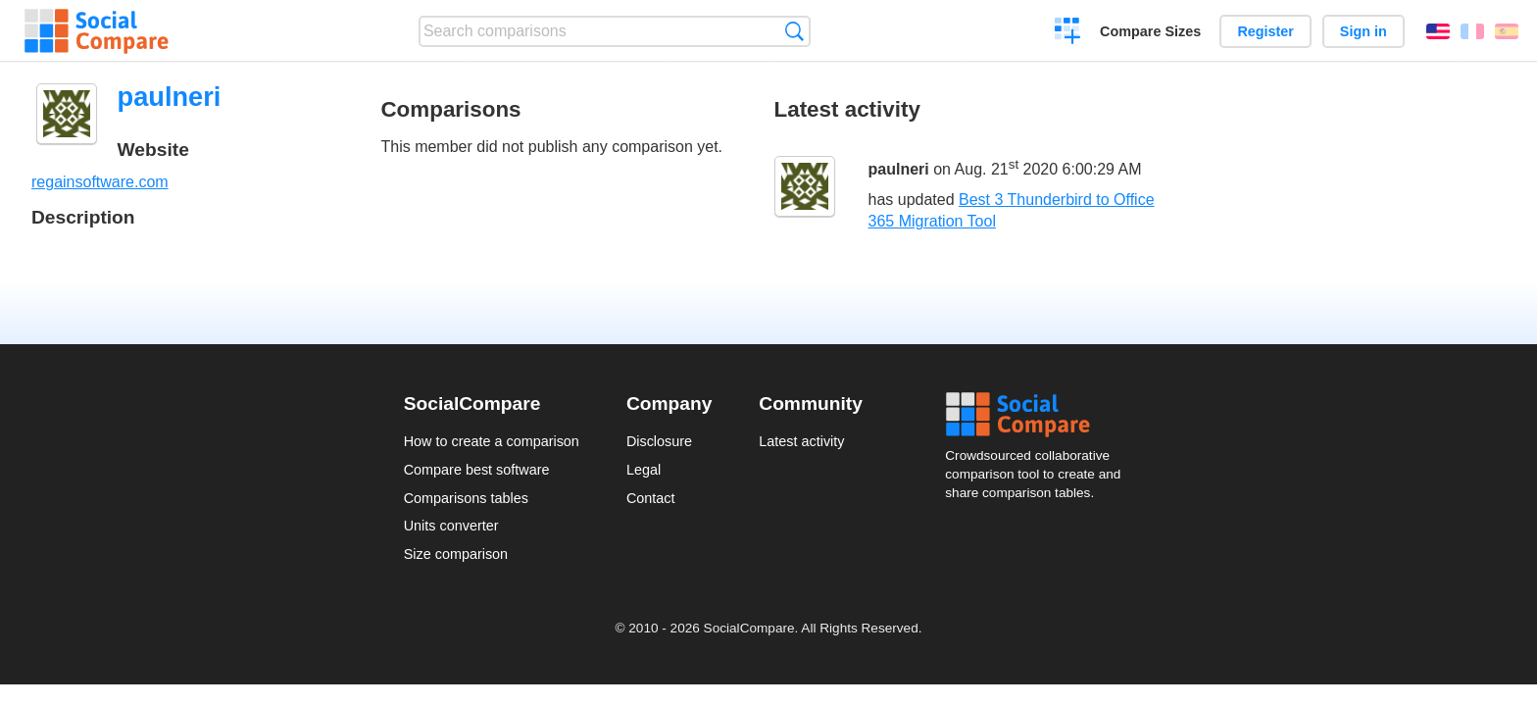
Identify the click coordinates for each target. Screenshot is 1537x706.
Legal (643, 470)
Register (1265, 31)
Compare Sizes (1150, 31)
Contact (650, 498)
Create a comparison (1068, 33)
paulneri (898, 170)
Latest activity (801, 441)
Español (1506, 31)
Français (1472, 31)
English (1438, 31)
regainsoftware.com (100, 182)
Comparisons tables (466, 498)
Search (794, 31)
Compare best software (477, 470)
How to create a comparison (491, 441)
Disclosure (659, 441)
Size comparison (456, 554)
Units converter (451, 525)
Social (1039, 414)
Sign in (1363, 31)
